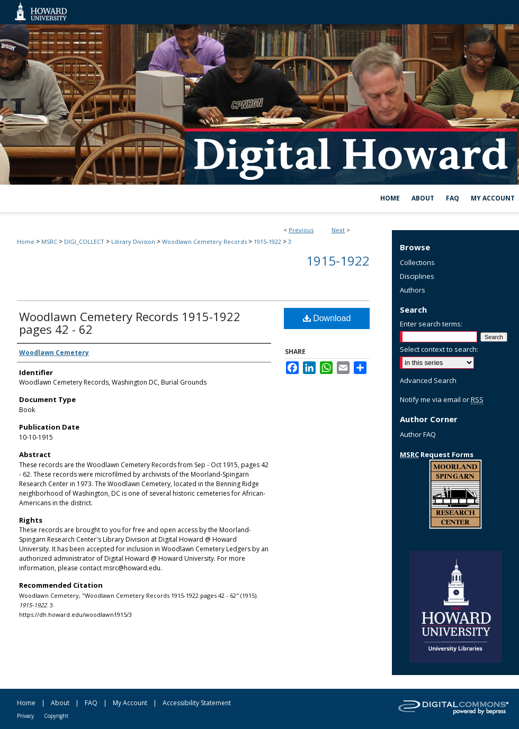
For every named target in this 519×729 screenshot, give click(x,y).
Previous (301, 230)
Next (338, 230)
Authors (412, 290)
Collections (417, 262)
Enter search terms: (431, 324)
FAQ (91, 702)
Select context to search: (439, 349)
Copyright (56, 715)
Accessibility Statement (197, 702)
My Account (130, 702)
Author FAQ (418, 434)
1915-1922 (267, 241)
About (60, 702)
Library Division (133, 241)
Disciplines (417, 276)
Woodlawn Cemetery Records (204, 241)
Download (327, 318)
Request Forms (436, 454)
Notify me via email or (442, 399)
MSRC (49, 241)
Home (25, 241)
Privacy (25, 715)
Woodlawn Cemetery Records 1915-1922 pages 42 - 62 (129, 322)
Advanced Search (428, 380)
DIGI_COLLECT (84, 241)
